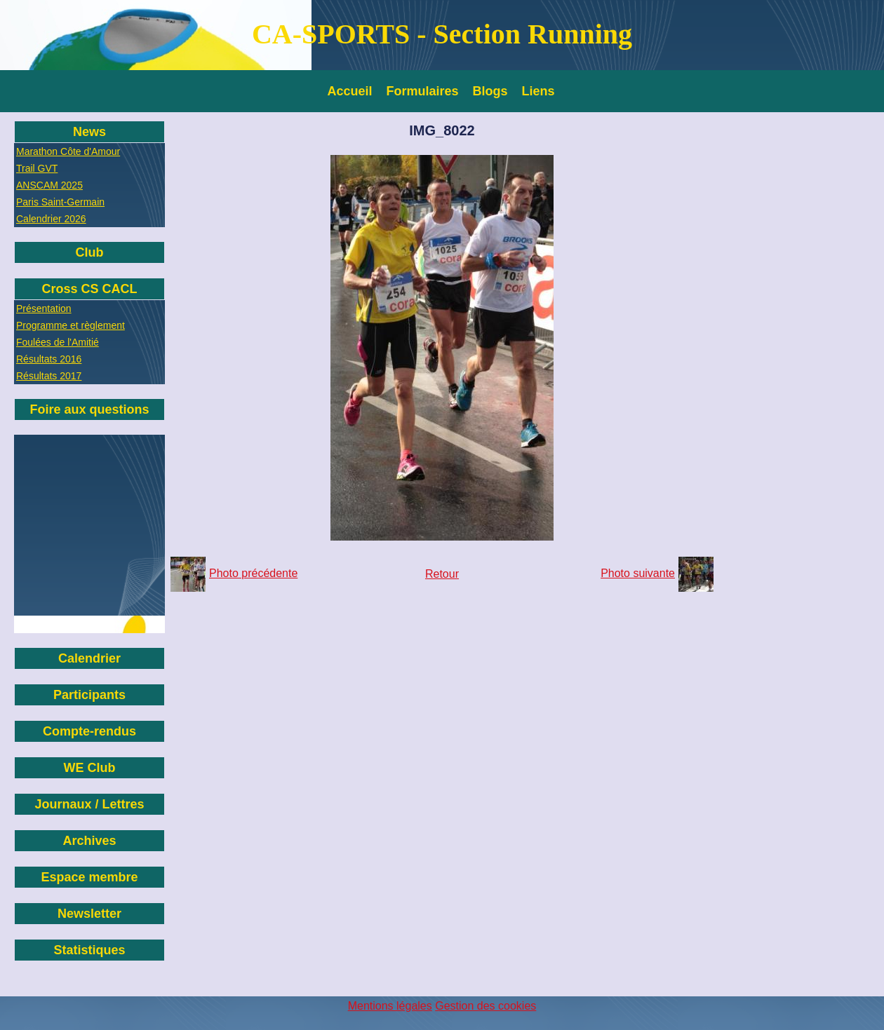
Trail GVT (37, 168)
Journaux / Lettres (89, 804)
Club (90, 252)
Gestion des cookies (485, 1006)
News (89, 132)
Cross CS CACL (89, 289)
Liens (538, 91)
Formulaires (423, 91)
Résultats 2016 (48, 359)
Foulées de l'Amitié (57, 342)
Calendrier (89, 658)
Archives (89, 841)
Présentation (44, 308)
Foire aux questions (89, 409)
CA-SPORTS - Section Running (442, 34)
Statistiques (89, 950)
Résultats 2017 (48, 375)
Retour (442, 574)
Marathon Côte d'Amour (68, 151)
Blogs (490, 91)
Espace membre (89, 877)
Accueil (350, 91)
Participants (89, 695)
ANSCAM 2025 (49, 185)
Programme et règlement (70, 325)
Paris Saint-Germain (60, 202)
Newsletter (89, 914)
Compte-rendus (89, 731)
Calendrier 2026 (51, 218)
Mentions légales (390, 1006)
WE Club (90, 768)
